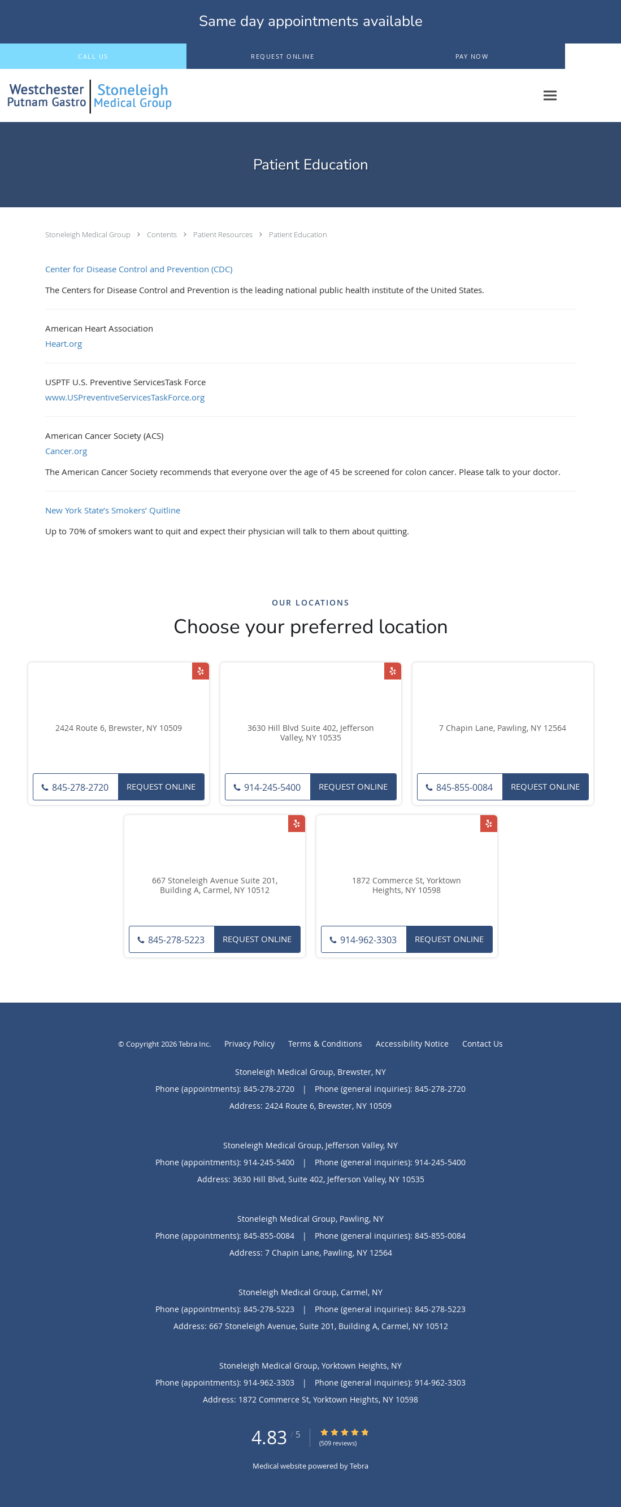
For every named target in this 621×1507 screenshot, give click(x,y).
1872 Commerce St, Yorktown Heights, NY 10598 (406, 885)
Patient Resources (223, 234)
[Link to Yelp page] (200, 671)
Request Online (161, 786)
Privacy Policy (249, 1043)
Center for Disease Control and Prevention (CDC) (138, 269)
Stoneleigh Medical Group (88, 234)
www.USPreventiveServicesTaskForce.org (125, 397)
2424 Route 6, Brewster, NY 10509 (118, 728)
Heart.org (63, 343)
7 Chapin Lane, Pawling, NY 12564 (502, 728)
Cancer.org (66, 450)
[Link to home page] (107, 95)
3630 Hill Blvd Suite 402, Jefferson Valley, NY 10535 (310, 733)
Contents (163, 234)
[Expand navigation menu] (550, 95)
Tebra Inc (194, 1044)
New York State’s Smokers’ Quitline (112, 510)
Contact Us (482, 1043)
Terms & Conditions (325, 1043)
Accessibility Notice (412, 1043)
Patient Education (298, 234)
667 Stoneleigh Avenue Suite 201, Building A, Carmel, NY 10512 (214, 885)
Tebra (359, 1466)
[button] (282, 56)
